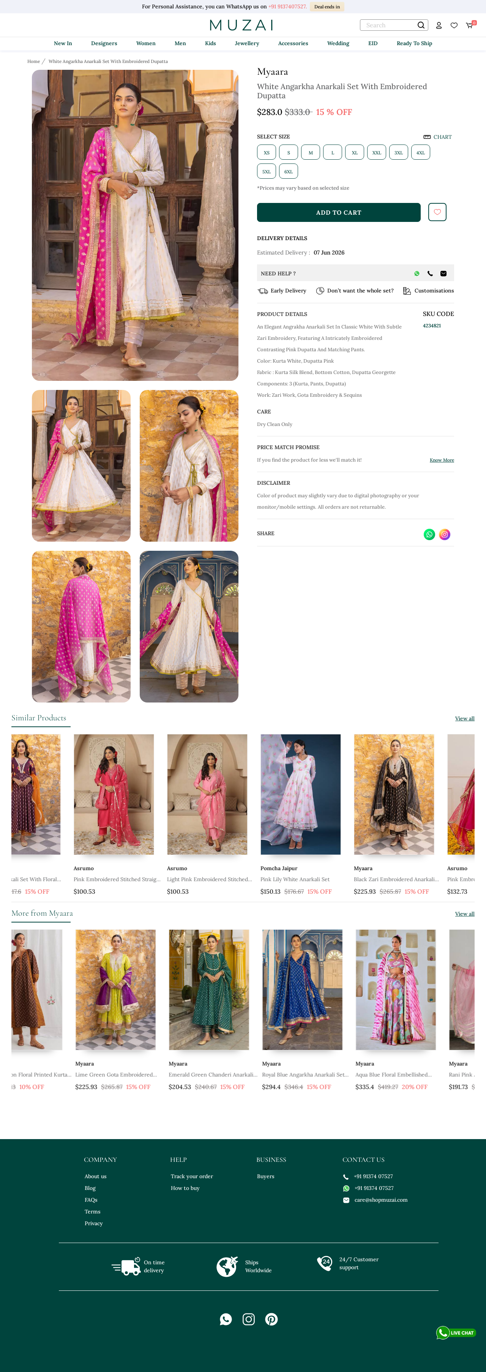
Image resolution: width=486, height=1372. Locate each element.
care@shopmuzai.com (375, 1199)
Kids (210, 43)
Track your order (192, 1176)
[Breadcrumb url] (34, 61)
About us (96, 1176)
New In (63, 43)
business (271, 1159)
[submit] (437, 212)
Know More (442, 460)
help (178, 1159)
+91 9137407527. (287, 6)
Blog (90, 1188)
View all (465, 718)
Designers (104, 43)
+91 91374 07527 (368, 1176)
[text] (394, 25)
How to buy (185, 1188)
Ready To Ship (414, 43)
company (100, 1159)
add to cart (338, 212)
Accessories (293, 43)
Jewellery (247, 43)
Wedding (338, 43)
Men (180, 43)
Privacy (94, 1223)
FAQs (91, 1199)
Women (146, 43)
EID (373, 43)
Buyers (266, 1176)
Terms (93, 1211)
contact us (363, 1159)
